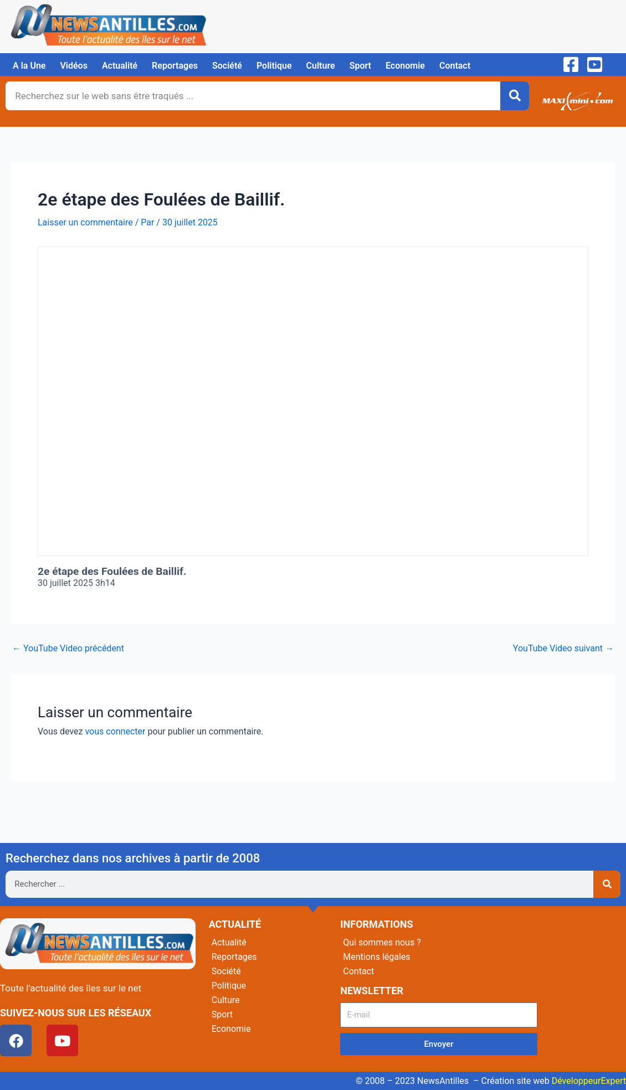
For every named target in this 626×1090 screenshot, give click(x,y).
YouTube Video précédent (68, 648)
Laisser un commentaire (85, 222)
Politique (274, 65)
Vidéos (73, 65)
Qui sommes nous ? (381, 942)
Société (227, 65)
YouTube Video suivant (563, 648)
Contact (454, 65)
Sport (360, 65)
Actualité (119, 65)
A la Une (29, 65)
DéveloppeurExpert (589, 1081)
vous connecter (115, 731)
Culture (320, 65)
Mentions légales (376, 957)
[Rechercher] (514, 95)
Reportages (175, 65)
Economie (405, 65)
